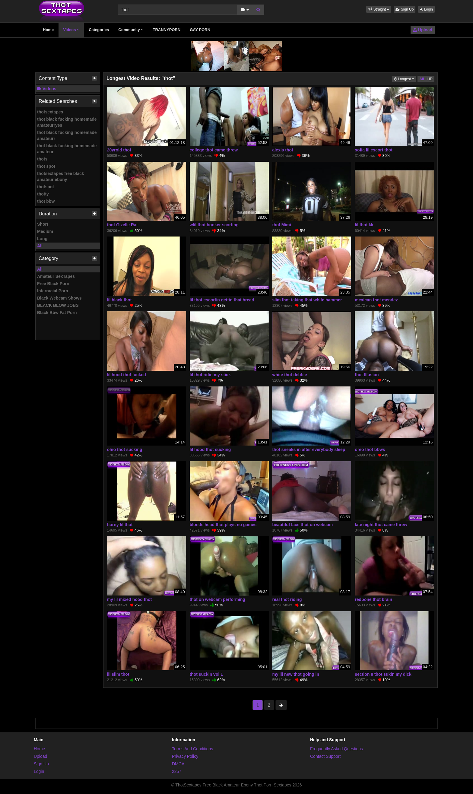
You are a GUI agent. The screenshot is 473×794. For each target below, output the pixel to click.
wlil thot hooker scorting (214, 224)
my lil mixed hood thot (129, 599)
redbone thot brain (373, 599)
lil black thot (119, 299)
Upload (422, 29)
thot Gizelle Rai (122, 224)
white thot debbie (289, 374)
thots (42, 159)
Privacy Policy (185, 756)
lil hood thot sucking (210, 449)
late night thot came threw (381, 524)
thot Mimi (281, 224)
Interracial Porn (52, 290)
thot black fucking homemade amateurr (67, 135)
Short (42, 224)
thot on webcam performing (217, 599)
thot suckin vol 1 (206, 674)
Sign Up (404, 9)
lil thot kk (364, 224)
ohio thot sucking (124, 449)
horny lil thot (120, 524)
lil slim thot (118, 674)
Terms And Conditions (192, 748)
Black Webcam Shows (59, 298)
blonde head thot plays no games (223, 524)
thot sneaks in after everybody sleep (308, 449)
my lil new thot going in (295, 674)
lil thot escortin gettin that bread (222, 299)
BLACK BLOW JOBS (58, 305)
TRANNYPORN (166, 29)
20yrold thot (119, 150)
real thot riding (287, 599)
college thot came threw (214, 150)
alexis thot (282, 150)
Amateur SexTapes (56, 276)
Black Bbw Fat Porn (57, 312)
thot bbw (46, 201)
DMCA (178, 763)
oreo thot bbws (370, 449)
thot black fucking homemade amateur (67, 148)
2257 (176, 771)
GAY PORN (200, 29)
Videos (71, 29)
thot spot (46, 166)
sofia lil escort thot (373, 150)
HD (430, 79)
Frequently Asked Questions (336, 748)
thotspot (45, 186)
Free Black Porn (53, 283)
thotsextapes (50, 112)
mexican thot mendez (376, 299)
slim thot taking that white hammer (307, 299)
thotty (43, 194)
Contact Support (325, 756)
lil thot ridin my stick (210, 374)
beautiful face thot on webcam (302, 524)
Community (130, 29)
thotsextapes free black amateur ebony (60, 176)
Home (48, 29)
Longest (405, 78)
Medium (45, 231)
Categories (99, 29)
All (40, 245)
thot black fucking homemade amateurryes (67, 122)
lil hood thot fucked (126, 374)
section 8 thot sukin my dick (383, 674)
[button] (378, 9)
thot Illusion (367, 374)
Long (42, 238)
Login (426, 9)
